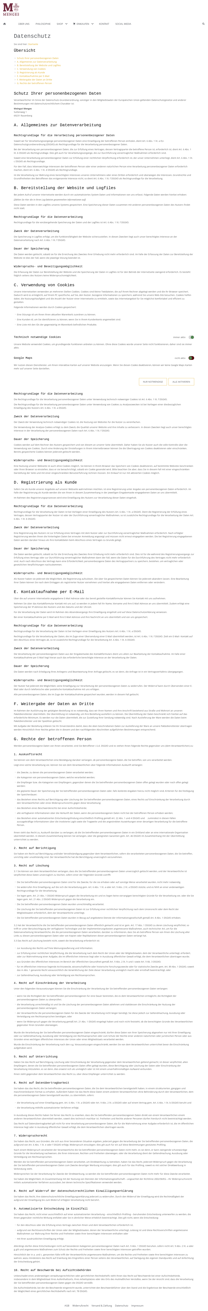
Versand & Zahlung (102, 1305)
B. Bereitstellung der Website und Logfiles (39, 65)
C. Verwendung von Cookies (31, 68)
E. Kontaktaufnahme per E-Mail (33, 76)
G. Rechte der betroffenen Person (34, 83)
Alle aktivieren (181, 381)
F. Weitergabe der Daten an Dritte (34, 79)
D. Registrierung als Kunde (31, 72)
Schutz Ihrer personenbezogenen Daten (38, 58)
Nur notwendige (153, 381)
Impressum (137, 1305)
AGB (67, 1305)
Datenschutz (121, 1305)
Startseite (33, 44)
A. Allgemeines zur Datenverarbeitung (37, 61)
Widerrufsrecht (80, 1305)
